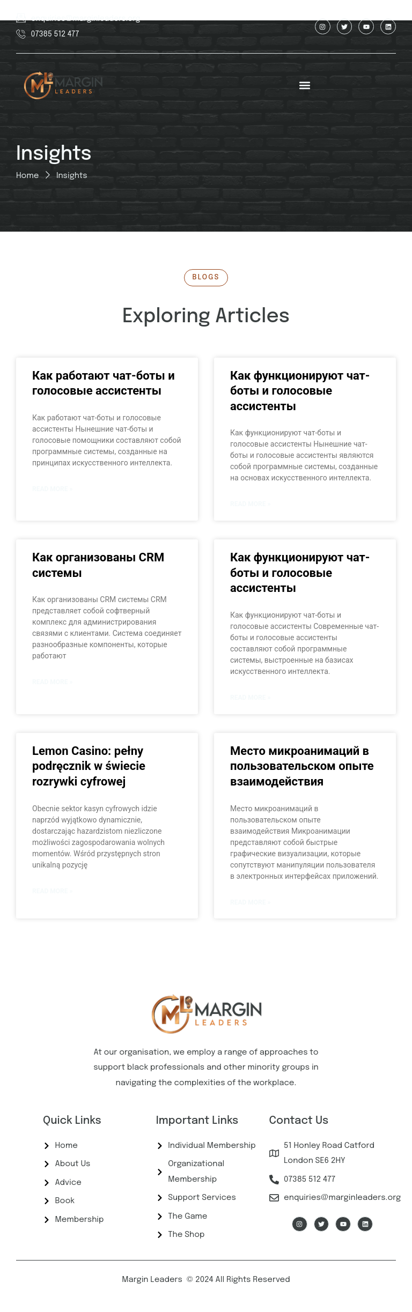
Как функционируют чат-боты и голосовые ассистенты (300, 391)
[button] (305, 85)
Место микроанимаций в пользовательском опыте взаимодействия (302, 766)
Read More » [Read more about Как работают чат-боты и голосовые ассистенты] (52, 489)
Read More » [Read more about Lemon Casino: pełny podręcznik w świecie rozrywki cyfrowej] (52, 891)
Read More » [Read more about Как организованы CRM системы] (52, 682)
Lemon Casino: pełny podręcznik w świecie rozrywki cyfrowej (88, 766)
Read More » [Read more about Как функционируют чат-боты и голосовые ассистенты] (250, 504)
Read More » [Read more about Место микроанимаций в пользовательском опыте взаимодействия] (250, 902)
